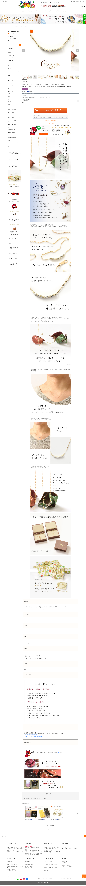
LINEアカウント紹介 (29, 864)
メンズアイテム (11, 117)
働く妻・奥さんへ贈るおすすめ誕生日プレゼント (34, 26)
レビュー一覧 (10, 57)
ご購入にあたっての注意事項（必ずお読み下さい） (34, 736)
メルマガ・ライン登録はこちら (14, 160)
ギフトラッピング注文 (12, 124)
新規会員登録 (27, 861)
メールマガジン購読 (29, 866)
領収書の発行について (11, 861)
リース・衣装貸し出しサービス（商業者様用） (14, 264)
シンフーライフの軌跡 (47, 861)
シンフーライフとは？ (49, 858)
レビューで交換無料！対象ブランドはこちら (13, 166)
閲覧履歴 (11, 36)
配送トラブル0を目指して (12, 864)
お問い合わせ (65, 843)
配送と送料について (30, 843)
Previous (1, 20)
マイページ (27, 862)
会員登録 (77, 1)
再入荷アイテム (11, 55)
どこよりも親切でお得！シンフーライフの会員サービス (14, 153)
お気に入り (12, 33)
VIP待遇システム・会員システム (13, 870)
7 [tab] (45, 25)
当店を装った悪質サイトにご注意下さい (14, 254)
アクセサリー (10, 65)
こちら (58, 752)
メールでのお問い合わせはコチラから (14, 248)
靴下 (9, 93)
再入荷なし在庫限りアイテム (13, 132)
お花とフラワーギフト (12, 109)
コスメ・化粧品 (11, 112)
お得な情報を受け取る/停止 (12, 869)
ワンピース (10, 101)
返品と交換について (12, 243)
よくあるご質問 (13, 38)
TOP (8, 26)
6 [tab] (44, 25)
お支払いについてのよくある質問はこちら (15, 851)
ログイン (73, 1)
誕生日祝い (17, 26)
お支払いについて (11, 843)
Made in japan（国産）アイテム (13, 121)
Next (84, 20)
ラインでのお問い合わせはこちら (71, 848)
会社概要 (64, 858)
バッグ (9, 63)
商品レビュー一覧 (28, 867)
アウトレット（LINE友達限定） (14, 142)
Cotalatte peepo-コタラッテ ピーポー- (23, 26)
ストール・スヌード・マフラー (13, 72)
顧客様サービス (11, 858)
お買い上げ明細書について (12, 862)
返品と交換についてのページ (37, 798)
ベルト (9, 88)
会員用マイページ (30, 858)
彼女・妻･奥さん (22, 26)
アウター (9, 104)
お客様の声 (45, 870)
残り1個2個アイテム (12, 129)
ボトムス (9, 99)
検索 (82, 6)
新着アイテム (10, 52)
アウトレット (10, 140)
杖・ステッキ (10, 114)
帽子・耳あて (10, 80)
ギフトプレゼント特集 (12, 127)
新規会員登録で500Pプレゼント (15, 31)
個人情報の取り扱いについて (54, 878)
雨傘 (9, 75)
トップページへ (75, 878)
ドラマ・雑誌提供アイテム (13, 137)
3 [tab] (42, 25)
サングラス (10, 83)
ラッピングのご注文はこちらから (31, 734)
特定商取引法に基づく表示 (66, 878)
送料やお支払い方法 (12, 238)
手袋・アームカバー (12, 91)
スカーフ (9, 68)
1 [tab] (40, 25)
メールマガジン (82, 1)
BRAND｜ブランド (13, 26)
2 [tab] (41, 25)
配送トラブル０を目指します (14, 258)
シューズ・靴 (10, 60)
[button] (23, 813)
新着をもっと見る (50, 829)
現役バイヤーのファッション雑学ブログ (51, 862)
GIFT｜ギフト (12, 26)
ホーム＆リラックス (12, 106)
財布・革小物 (10, 85)
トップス (9, 96)
